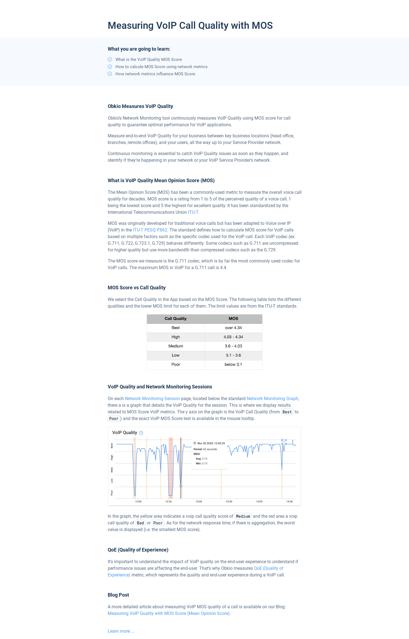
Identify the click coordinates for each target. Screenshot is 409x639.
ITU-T (193, 212)
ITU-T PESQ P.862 (150, 230)
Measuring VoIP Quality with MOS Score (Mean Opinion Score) (169, 613)
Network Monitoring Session (152, 398)
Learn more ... (121, 631)
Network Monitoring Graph (272, 398)
